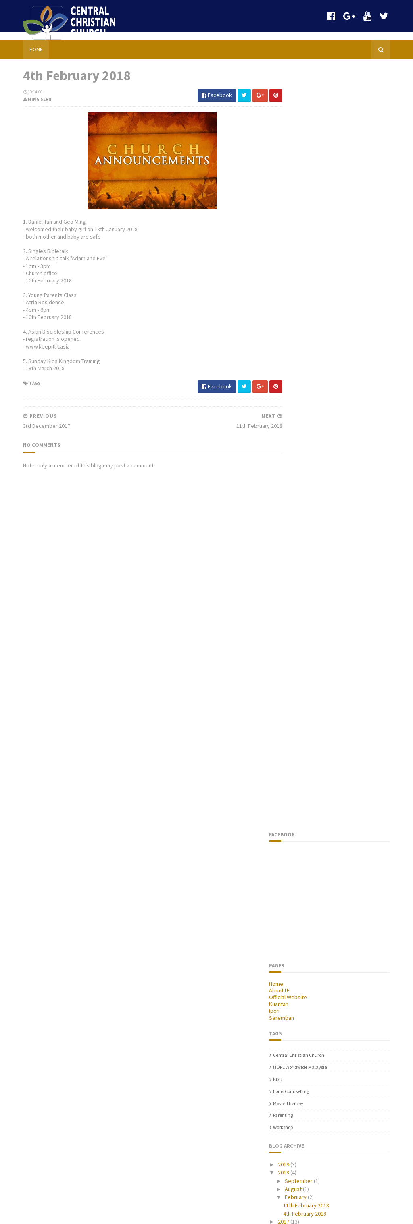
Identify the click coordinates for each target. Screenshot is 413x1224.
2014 (298, 583)
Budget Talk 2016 (34, 850)
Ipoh (288, 348)
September (312, 518)
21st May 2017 (69, 1162)
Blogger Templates (96, 1213)
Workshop (297, 465)
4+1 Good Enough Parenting (90, 942)
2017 (298, 559)
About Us (294, 328)
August (307, 526)
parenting (297, 453)
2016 (298, 567)
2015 (298, 575)
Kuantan (292, 341)
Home (21, 41)
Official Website (302, 334)
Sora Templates (52, 1213)
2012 (298, 600)
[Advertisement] (133, 646)
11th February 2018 (320, 542)
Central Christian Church (312, 393)
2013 (298, 591)
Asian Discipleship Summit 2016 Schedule (87, 798)
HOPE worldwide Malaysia (314, 405)
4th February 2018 (318, 551)
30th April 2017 (70, 1031)
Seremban (295, 355)
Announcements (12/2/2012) (89, 982)
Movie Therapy (302, 441)
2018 (298, 510)
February (309, 534)
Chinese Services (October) (48, 1080)
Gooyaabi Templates (179, 1213)
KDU (291, 417)
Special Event (69, 1122)
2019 (298, 502)
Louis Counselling (305, 429)
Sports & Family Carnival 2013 (92, 754)
